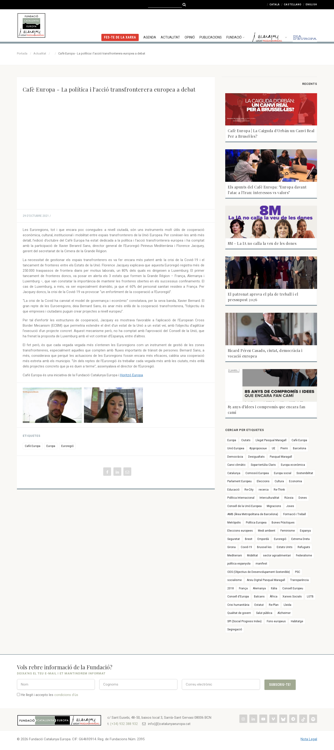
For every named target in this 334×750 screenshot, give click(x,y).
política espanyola (238, 563)
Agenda (149, 24)
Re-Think (279, 489)
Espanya (305, 530)
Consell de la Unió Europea (244, 506)
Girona (231, 547)
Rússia (288, 497)
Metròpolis (234, 522)
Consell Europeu (292, 588)
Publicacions (210, 24)
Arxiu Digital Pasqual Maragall (266, 580)
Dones (303, 497)
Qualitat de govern (239, 613)
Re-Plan (274, 604)
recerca (264, 489)
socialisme (234, 580)
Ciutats (245, 440)
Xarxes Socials (292, 596)
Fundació (236, 24)
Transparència (299, 580)
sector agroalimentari (277, 555)
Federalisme (304, 555)
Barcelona (299, 448)
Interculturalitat (269, 497)
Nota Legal (309, 739)
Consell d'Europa (238, 596)
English (311, 4)
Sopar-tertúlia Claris (263, 464)
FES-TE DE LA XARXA (120, 24)
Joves (290, 506)
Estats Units (284, 547)
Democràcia (235, 456)
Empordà (263, 539)
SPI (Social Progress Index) (244, 621)
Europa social (282, 473)
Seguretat (233, 539)
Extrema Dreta (300, 539)
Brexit (248, 539)
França (243, 588)
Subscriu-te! (280, 684)
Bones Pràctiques (283, 522)
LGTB (310, 596)
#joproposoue (258, 448)
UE (273, 448)
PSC (297, 572)
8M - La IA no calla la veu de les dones (262, 243)
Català (275, 4)
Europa (50, 446)
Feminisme (287, 530)
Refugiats (304, 547)
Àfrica (273, 596)
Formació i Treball (294, 514)
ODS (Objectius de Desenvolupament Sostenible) (258, 572)
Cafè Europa (32, 446)
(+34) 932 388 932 (124, 724)
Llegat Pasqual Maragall (271, 440)
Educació (233, 489)
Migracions (274, 506)
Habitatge (297, 621)
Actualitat (170, 24)
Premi (284, 448)
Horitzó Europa (131, 375)
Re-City (249, 489)
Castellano (293, 4)
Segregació (234, 629)
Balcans (259, 596)
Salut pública (264, 613)
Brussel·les (264, 547)
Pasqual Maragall (281, 456)
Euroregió (67, 446)
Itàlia (274, 588)
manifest (261, 563)
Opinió (190, 24)
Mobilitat (252, 555)
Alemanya (259, 588)
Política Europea (256, 522)
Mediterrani (234, 555)
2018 (230, 588)
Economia (295, 481)
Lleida (287, 604)
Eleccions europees (240, 530)
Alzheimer (284, 613)
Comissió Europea (257, 473)
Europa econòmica (293, 464)
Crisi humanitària (238, 604)
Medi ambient (266, 530)
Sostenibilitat (304, 473)
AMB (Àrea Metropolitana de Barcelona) (252, 514)
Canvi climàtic (236, 464)
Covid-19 (246, 547)
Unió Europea (235, 448)
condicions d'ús (66, 695)
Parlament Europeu (239, 481)
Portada (22, 53)
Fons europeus (276, 621)
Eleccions (263, 481)
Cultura (279, 481)
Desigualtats (256, 456)
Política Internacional (240, 497)
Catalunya (233, 473)
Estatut (259, 604)
